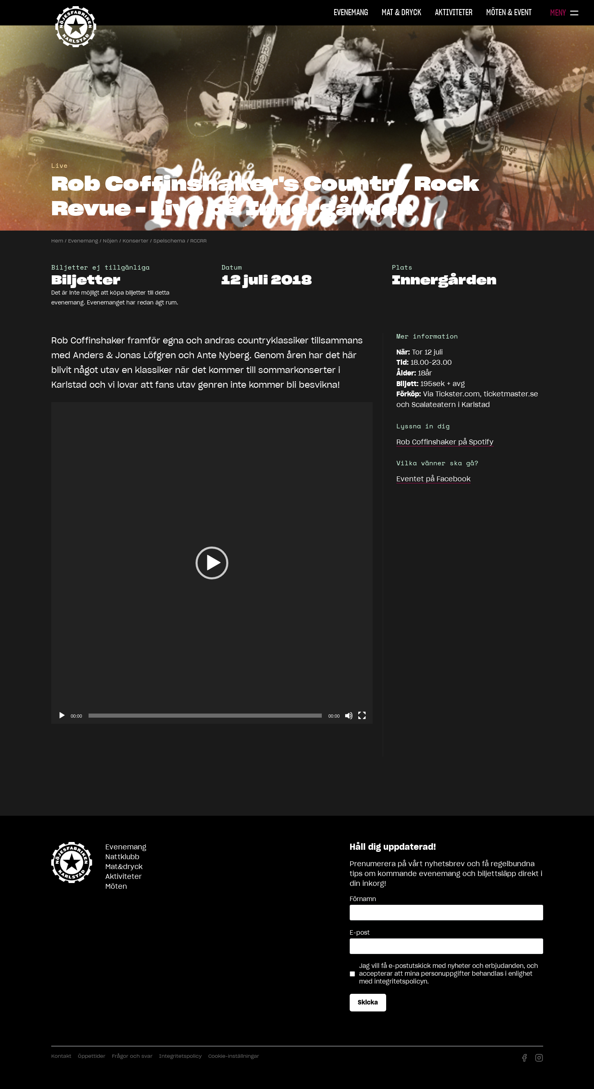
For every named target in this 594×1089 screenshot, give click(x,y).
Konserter (135, 241)
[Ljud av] (349, 716)
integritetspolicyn (400, 981)
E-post (360, 932)
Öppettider (91, 1056)
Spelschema (169, 241)
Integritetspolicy (180, 1056)
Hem (57, 241)
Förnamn (363, 899)
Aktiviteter (454, 12)
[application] (212, 563)
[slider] (205, 716)
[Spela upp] (62, 716)
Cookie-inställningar (233, 1056)
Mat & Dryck (401, 12)
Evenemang (351, 12)
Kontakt (61, 1056)
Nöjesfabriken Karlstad (75, 26)
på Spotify (445, 442)
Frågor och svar (132, 1056)
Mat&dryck (124, 867)
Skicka (368, 1002)
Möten (116, 886)
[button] (212, 563)
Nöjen (110, 241)
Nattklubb (122, 857)
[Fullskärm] (362, 716)
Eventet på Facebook (433, 479)
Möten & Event (509, 12)
